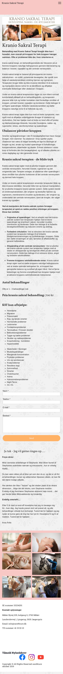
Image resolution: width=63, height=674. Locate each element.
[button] (59, 3)
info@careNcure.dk (17, 623)
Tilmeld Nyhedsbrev (14, 652)
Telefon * (6, 399)
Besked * (7, 416)
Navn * (6, 391)
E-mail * (6, 407)
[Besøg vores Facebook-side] (22, 657)
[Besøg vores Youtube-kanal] (41, 657)
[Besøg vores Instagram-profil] (31, 657)
